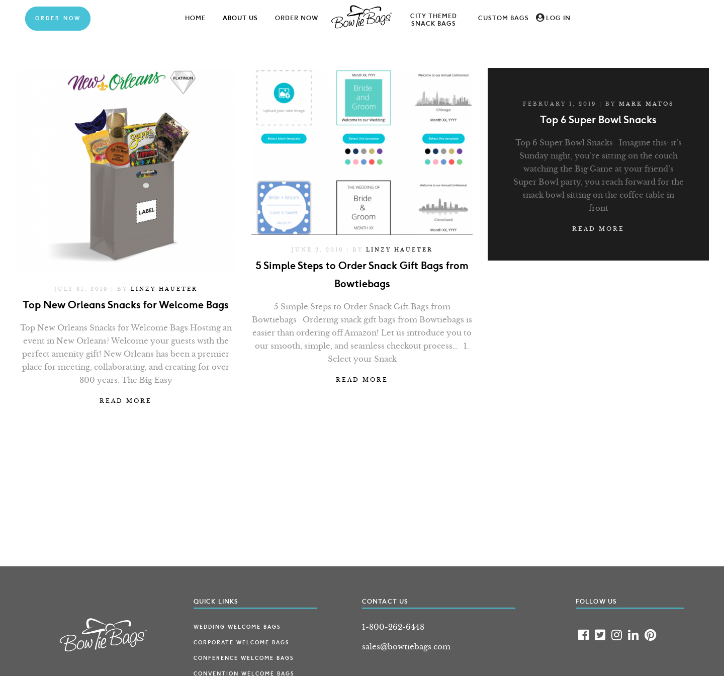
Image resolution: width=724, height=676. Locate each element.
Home (195, 18)
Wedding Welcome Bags (237, 627)
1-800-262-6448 (393, 627)
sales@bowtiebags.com (406, 646)
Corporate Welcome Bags (241, 643)
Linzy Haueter (164, 289)
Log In (558, 18)
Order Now (58, 19)
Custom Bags (503, 18)
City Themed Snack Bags (433, 20)
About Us (240, 18)
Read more (126, 400)
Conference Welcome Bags (244, 658)
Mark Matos (646, 104)
